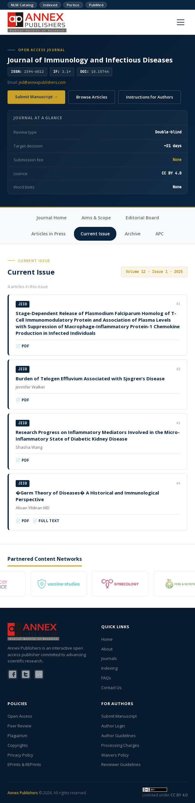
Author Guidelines (118, 735)
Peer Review (19, 726)
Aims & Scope (96, 218)
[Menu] (180, 22)
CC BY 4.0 (179, 795)
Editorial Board (142, 218)
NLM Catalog (22, 5)
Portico (73, 5)
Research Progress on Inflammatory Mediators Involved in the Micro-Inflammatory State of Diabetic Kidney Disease (98, 435)
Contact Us (111, 687)
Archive (132, 234)
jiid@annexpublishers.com (42, 82)
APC (159, 234)
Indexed (50, 5)
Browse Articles (91, 97)
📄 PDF (22, 346)
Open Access (20, 716)
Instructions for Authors (149, 97)
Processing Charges (120, 745)
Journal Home (51, 218)
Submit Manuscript (119, 716)
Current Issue (95, 234)
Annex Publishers (23, 792)
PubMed (96, 5)
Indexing (109, 668)
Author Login (113, 726)
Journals (109, 658)
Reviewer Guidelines (121, 764)
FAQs (106, 678)
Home (107, 639)
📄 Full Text (46, 520)
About (107, 649)
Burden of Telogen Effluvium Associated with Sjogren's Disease (90, 378)
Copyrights (18, 745)
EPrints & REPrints (24, 764)
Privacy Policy (20, 755)
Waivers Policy (115, 755)
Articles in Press (48, 234)
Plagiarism (17, 735)
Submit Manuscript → (36, 96)
